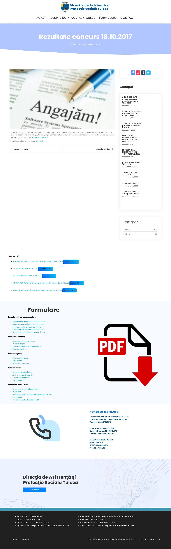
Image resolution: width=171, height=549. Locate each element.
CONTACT (127, 17)
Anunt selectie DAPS (130, 183)
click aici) (44, 137)
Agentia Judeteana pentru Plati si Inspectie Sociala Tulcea (43, 525)
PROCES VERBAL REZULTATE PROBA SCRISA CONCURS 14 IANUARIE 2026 (130, 139)
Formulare (107, 17)
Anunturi (76, 44)
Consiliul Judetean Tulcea (28, 519)
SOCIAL (77, 17)
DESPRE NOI (59, 17)
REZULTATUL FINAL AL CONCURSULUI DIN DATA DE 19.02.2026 (38, 261)
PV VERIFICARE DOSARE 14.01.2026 (131, 163)
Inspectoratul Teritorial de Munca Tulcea (98, 522)
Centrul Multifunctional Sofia (93, 519)
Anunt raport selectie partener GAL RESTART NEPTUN (132, 125)
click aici (39, 141)
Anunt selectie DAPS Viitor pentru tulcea (130, 193)
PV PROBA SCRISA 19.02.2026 (25, 268)
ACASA (41, 17)
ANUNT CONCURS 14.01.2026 (129, 174)
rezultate (35, 137)
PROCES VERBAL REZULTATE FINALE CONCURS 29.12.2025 (131, 152)
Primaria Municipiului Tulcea (29, 516)
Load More (140, 205)
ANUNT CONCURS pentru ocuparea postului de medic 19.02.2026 (130, 100)
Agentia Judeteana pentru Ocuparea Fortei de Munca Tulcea (107, 525)
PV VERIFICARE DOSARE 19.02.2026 (27, 275)
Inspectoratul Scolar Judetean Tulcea (33, 522)
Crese (90, 17)
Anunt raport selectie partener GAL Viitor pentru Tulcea (131, 113)
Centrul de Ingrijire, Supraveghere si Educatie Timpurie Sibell (107, 516)
